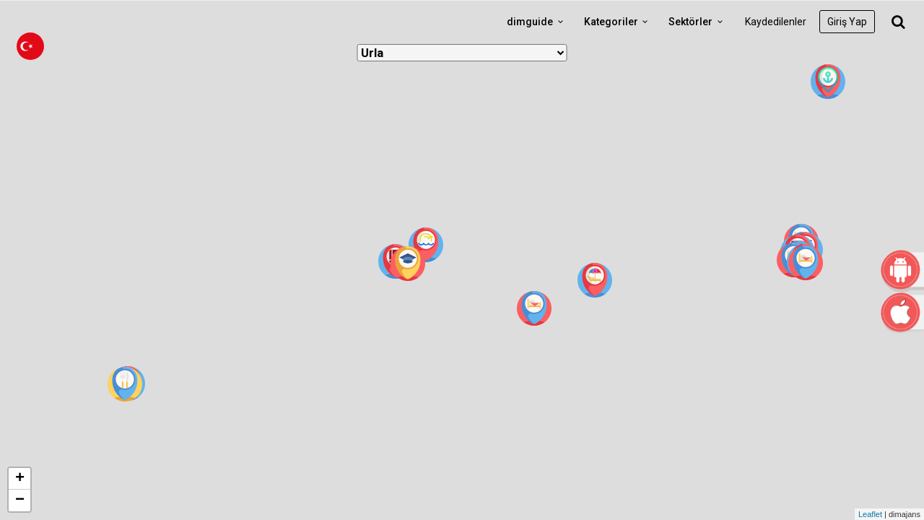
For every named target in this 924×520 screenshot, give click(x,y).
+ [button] (20, 479)
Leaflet (870, 514)
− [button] (20, 500)
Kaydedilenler (775, 21)
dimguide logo (79, 21)
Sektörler (697, 21)
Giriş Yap (847, 21)
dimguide (537, 21)
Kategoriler (618, 21)
